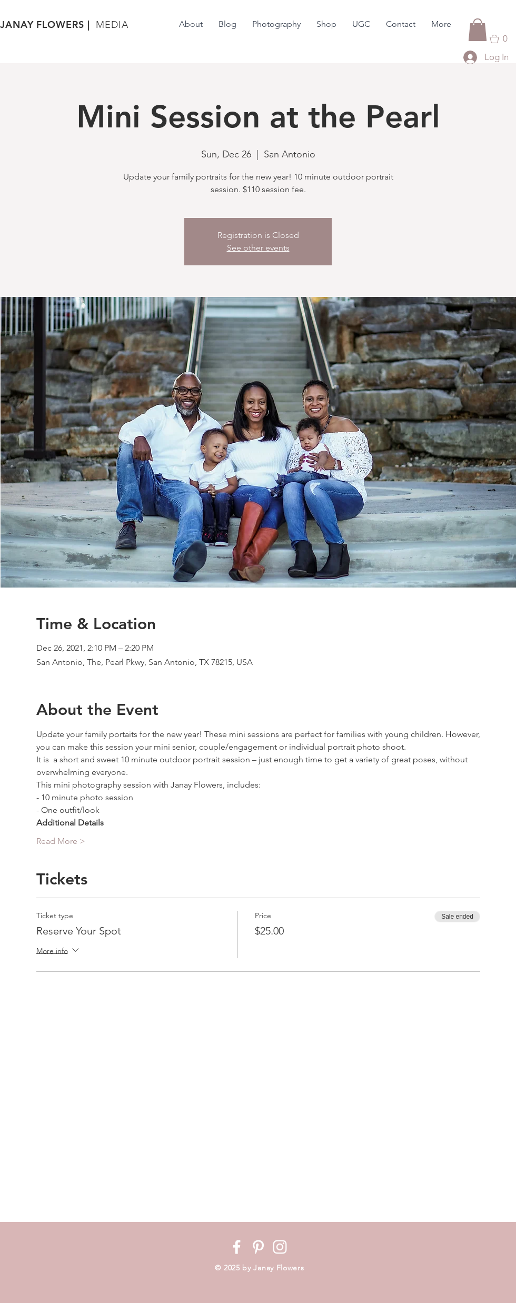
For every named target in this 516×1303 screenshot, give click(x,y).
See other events (258, 248)
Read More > (60, 841)
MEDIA (112, 25)
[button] (477, 29)
